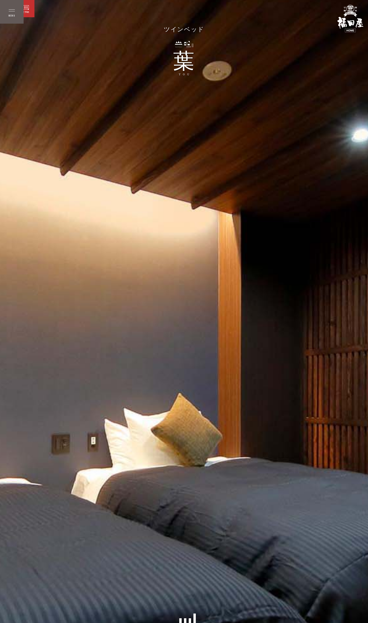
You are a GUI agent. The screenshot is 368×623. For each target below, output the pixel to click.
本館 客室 (12, 28)
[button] (180, 620)
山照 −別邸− (35, 28)
